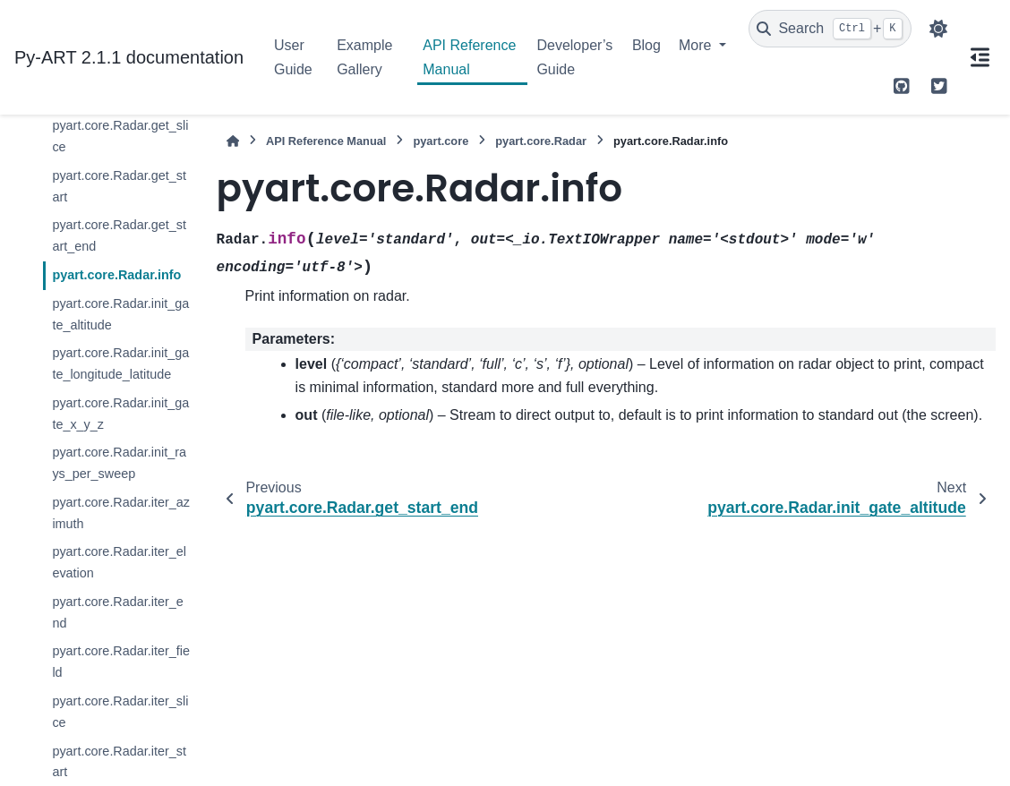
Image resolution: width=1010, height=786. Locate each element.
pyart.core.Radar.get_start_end (119, 235)
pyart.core (440, 141)
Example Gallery (364, 57)
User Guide (293, 57)
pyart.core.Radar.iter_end (117, 612)
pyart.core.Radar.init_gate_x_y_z (120, 413)
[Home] (233, 141)
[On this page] (979, 57)
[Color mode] (938, 28)
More (697, 45)
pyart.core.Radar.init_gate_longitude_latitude (120, 363)
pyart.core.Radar (540, 141)
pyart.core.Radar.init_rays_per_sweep (119, 463)
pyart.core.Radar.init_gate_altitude (120, 314)
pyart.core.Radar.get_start (119, 186)
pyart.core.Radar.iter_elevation (119, 562)
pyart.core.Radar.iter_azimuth (121, 513)
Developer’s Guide (574, 57)
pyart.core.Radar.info (116, 275)
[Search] (830, 28)
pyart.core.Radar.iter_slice (120, 712)
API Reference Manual (469, 57)
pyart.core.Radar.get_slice (120, 136)
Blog (646, 45)
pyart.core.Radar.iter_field (121, 661)
